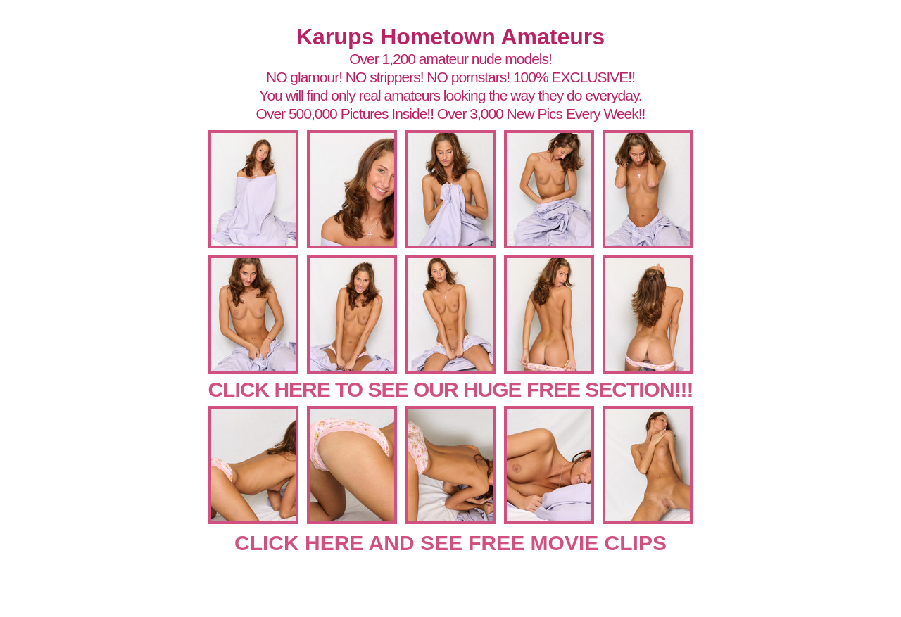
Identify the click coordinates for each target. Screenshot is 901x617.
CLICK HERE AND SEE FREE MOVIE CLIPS (450, 542)
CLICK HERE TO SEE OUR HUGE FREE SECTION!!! (450, 389)
